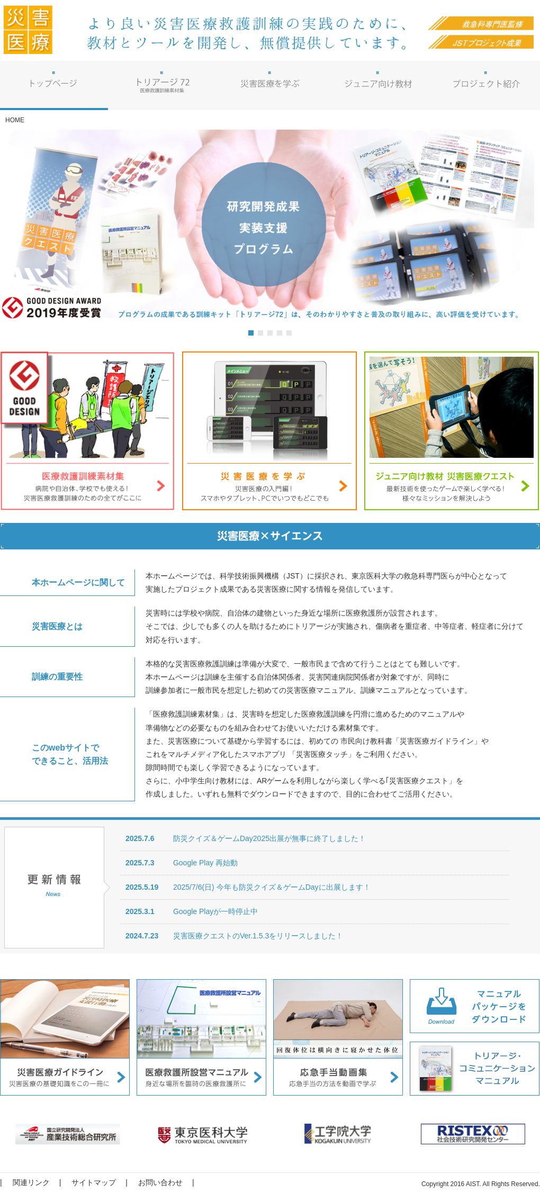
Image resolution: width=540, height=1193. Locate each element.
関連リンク (31, 1182)
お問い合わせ (160, 1182)
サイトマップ (93, 1182)
